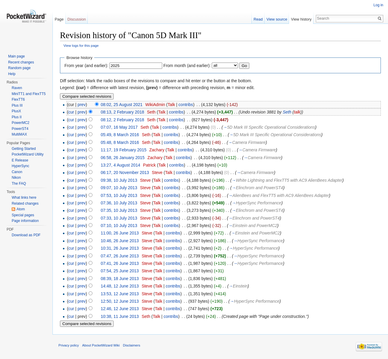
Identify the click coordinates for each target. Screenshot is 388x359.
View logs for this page (81, 45)
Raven (17, 88)
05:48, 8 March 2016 (120, 142)
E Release (20, 160)
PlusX (16, 111)
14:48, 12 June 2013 (120, 286)
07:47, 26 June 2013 (120, 256)
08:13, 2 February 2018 (122, 112)
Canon (17, 172)
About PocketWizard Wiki (101, 345)
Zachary (157, 149)
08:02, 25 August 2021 (122, 104)
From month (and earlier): (187, 65)
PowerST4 (20, 129)
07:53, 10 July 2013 (119, 195)
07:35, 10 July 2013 (119, 210)
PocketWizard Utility (28, 154)
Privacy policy (68, 345)
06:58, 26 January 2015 (123, 157)
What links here (24, 197)
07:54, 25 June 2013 (120, 270)
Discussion (76, 19)
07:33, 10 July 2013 (119, 218)
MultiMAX (19, 134)
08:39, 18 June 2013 (120, 278)
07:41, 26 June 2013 (120, 263)
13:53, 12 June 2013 (120, 293)
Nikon (16, 177)
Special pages (23, 215)
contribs (185, 104)
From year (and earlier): (86, 65)
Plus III (17, 105)
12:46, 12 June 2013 (120, 308)
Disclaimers (131, 345)
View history (301, 19)
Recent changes (21, 62)
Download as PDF (26, 235)
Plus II (16, 117)
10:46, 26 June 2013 (120, 240)
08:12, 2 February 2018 (122, 119)
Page (59, 19)
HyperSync (20, 166)
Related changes (25, 203)
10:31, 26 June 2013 (120, 248)
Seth (151, 112)
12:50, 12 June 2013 (120, 301)
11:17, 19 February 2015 (123, 149)
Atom (20, 209)
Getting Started (24, 149)
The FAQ (19, 183)
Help (12, 74)
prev (82, 104)
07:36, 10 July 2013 (119, 203)
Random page (19, 68)
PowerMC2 (20, 123)
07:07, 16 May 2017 (119, 127)
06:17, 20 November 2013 (125, 172)
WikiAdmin (155, 104)
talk (297, 112)
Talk (171, 104)
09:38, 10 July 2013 (119, 180)
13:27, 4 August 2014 (120, 165)
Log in (378, 5)
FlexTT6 (18, 99)
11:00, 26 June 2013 (120, 233)
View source (277, 19)
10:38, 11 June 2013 (120, 316)
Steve (157, 172)
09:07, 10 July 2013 (119, 187)
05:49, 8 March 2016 (120, 134)
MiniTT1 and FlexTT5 (29, 94)
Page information (25, 221)
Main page (16, 56)
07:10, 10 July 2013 (119, 225)
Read (258, 19)
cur (71, 112)
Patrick (149, 165)
